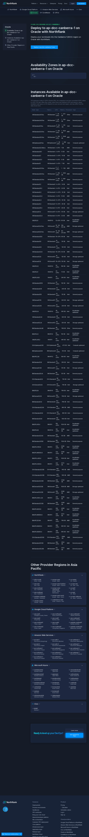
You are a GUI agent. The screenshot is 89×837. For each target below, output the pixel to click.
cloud (33, 24)
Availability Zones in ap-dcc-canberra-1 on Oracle (14, 32)
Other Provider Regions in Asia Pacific (14, 46)
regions (42, 24)
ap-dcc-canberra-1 (53, 24)
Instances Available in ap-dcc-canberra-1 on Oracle (14, 40)
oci (37, 24)
